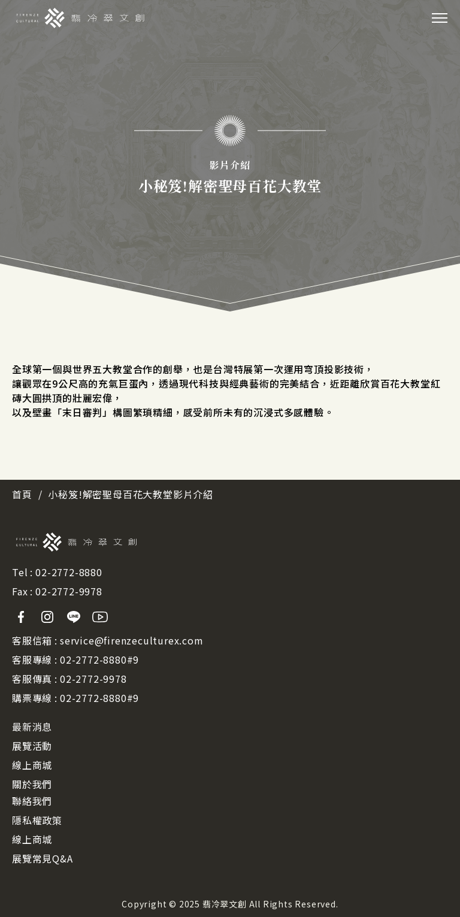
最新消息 (32, 726)
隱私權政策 (37, 820)
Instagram (47, 617)
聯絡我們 (32, 801)
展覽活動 (32, 746)
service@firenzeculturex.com (132, 640)
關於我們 (32, 784)
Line (74, 617)
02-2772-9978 (68, 591)
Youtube (100, 617)
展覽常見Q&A (42, 858)
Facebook (21, 617)
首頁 (22, 494)
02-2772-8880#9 (99, 659)
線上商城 (32, 765)
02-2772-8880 (68, 572)
